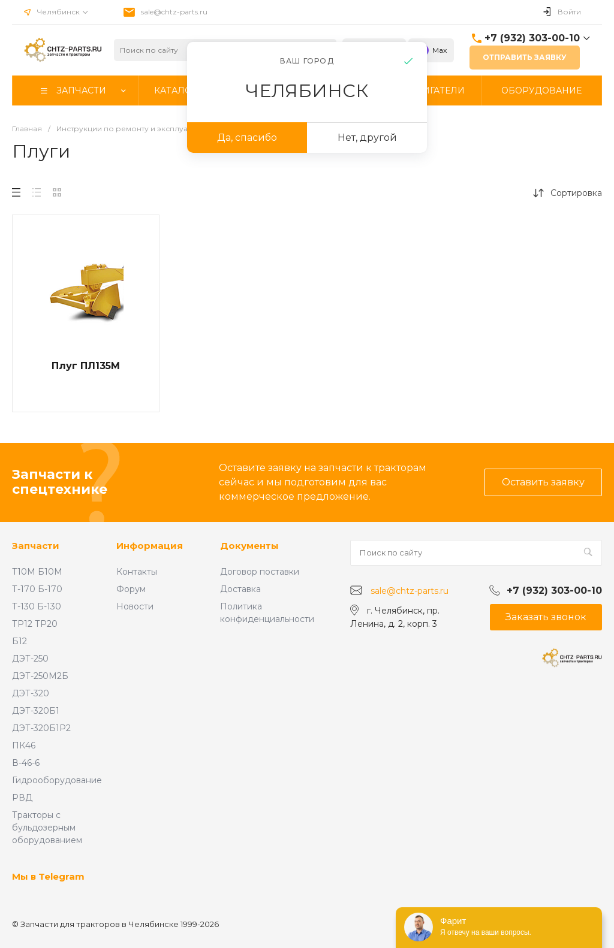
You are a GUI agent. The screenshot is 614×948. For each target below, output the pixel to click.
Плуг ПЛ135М (86, 366)
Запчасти (35, 545)
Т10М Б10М (37, 571)
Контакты (136, 571)
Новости (135, 606)
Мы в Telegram (48, 876)
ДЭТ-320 (30, 693)
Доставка (240, 589)
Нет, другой (367, 137)
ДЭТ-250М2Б (40, 676)
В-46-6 (26, 762)
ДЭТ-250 (30, 658)
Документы (249, 545)
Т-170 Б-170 (37, 589)
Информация (149, 545)
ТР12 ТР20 (35, 623)
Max (431, 50)
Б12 (19, 641)
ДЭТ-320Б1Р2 (41, 728)
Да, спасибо (247, 137)
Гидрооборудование (57, 780)
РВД (22, 797)
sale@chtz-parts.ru (174, 11)
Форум (131, 589)
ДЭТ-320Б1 (35, 710)
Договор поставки (259, 571)
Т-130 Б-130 (36, 606)
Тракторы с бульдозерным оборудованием (47, 828)
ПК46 (23, 745)
